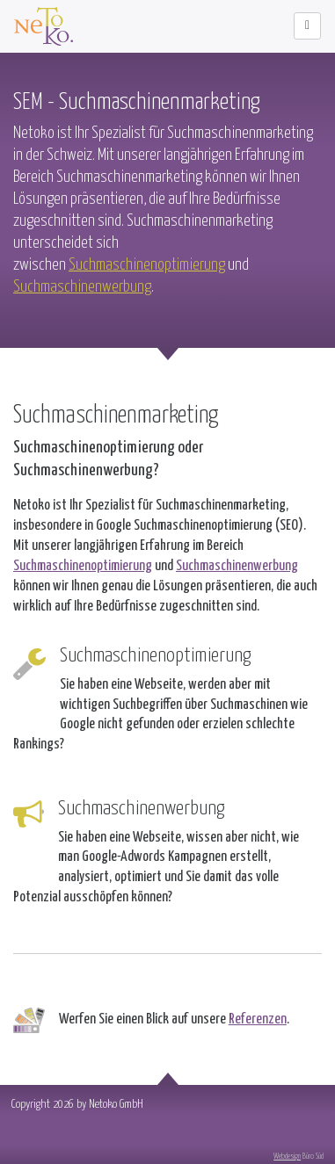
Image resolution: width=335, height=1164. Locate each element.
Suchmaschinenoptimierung (147, 263)
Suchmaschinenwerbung (82, 285)
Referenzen (258, 1017)
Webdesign (287, 1155)
